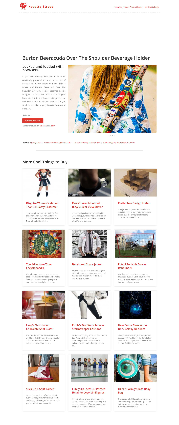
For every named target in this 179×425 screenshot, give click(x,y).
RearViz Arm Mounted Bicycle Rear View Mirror (87, 205)
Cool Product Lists (133, 7)
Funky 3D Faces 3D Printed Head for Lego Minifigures (89, 390)
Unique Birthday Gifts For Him (57, 142)
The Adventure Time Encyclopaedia (39, 266)
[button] (32, 120)
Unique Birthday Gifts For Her (87, 142)
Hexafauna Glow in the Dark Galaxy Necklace (132, 327)
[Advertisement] (89, 32)
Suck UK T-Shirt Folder (40, 389)
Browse (118, 7)
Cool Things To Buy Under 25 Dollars (119, 142)
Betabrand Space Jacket (87, 264)
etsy (53, 126)
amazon (43, 126)
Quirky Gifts (35, 142)
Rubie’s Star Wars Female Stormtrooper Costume (88, 327)
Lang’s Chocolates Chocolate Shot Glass (39, 327)
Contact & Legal (152, 7)
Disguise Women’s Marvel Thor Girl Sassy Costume (42, 205)
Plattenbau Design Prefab (134, 203)
